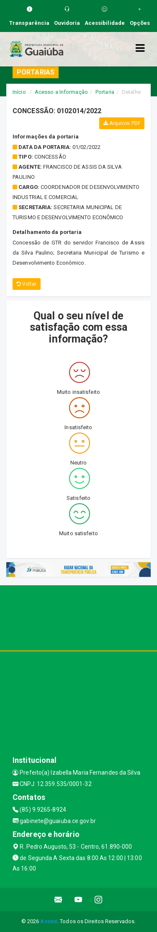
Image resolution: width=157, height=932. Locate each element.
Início (19, 92)
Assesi (48, 921)
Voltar (26, 284)
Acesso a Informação (61, 92)
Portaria (104, 92)
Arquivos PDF (121, 123)
